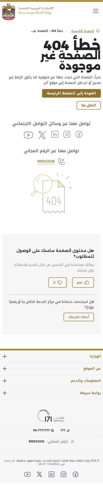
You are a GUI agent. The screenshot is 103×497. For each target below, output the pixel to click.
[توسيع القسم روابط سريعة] (51, 393)
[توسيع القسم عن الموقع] (51, 369)
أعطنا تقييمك (78, 317)
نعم (83, 282)
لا (57, 282)
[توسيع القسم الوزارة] (51, 356)
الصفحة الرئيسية (85, 31)
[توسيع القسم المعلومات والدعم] (51, 381)
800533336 (46, 161)
